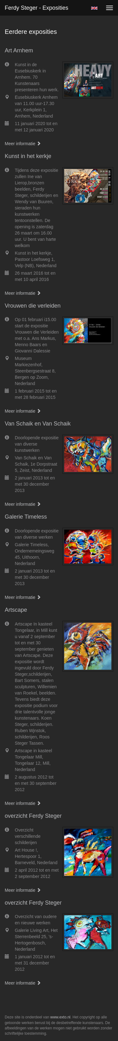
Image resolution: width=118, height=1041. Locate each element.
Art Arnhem (19, 50)
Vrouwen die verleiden (32, 306)
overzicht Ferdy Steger (33, 816)
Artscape (16, 610)
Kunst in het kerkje (28, 156)
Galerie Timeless (26, 517)
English (94, 8)
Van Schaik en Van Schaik (37, 423)
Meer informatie (23, 143)
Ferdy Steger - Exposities (36, 8)
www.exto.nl (60, 1017)
